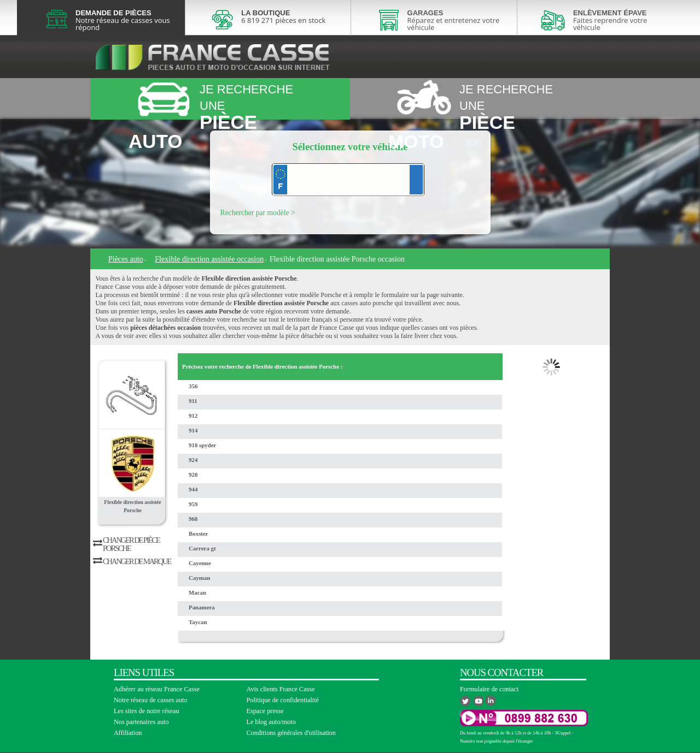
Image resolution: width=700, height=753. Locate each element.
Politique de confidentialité (283, 700)
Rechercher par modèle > (257, 213)
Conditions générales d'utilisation (291, 733)
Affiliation (128, 733)
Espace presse (265, 711)
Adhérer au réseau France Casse (157, 689)
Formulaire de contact (489, 689)
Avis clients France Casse (281, 689)
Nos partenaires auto (141, 722)
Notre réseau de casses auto (151, 700)
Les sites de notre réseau (146, 711)
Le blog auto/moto (271, 722)
